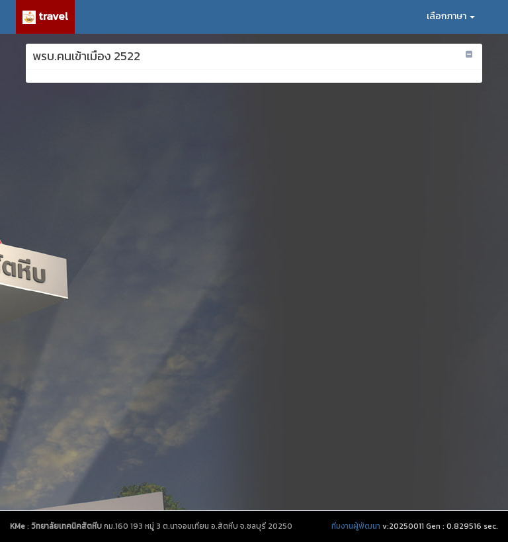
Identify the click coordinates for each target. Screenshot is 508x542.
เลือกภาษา (451, 16)
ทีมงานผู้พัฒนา (355, 526)
